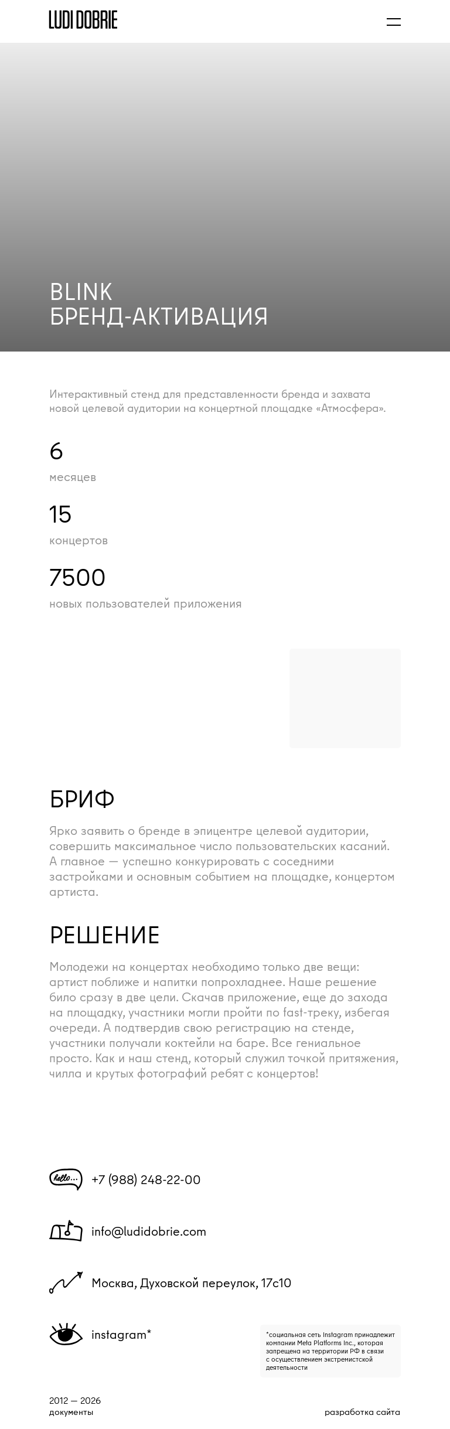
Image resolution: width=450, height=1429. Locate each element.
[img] (83, 19)
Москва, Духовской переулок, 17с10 (191, 1282)
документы (71, 1411)
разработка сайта (362, 1411)
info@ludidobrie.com (148, 1231)
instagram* (121, 1334)
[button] (394, 21)
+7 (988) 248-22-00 (146, 1179)
